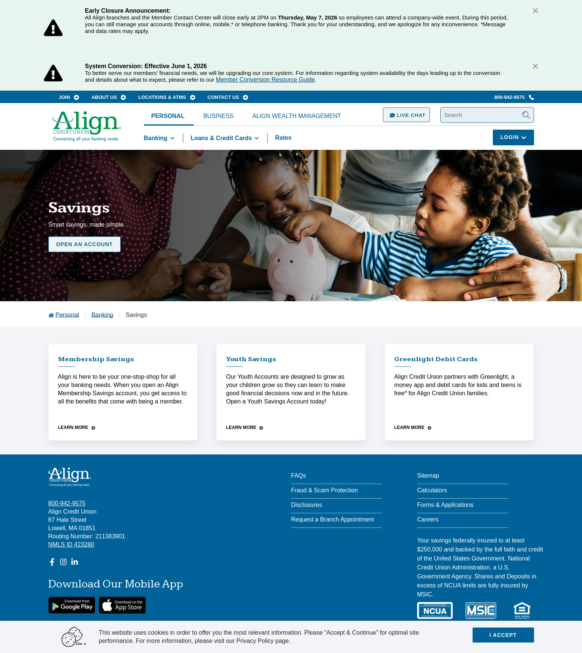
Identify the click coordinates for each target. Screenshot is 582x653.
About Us (108, 97)
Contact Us (228, 97)
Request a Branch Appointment (332, 519)
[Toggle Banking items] (172, 138)
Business (218, 116)
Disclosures (306, 505)
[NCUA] (435, 610)
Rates (283, 137)
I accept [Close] (503, 635)
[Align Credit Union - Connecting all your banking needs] (69, 477)
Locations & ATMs (166, 97)
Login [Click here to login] (513, 137)
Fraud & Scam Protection (324, 490)
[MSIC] (480, 610)
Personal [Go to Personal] (67, 315)
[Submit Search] (526, 115)
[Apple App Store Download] (122, 605)
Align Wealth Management (296, 116)
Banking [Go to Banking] (102, 315)
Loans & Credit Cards (226, 138)
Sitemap (428, 475)
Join (69, 97)
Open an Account (84, 244)
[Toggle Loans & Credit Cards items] (257, 138)
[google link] (71, 605)
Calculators (432, 490)
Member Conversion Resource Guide (265, 79)
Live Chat (406, 115)
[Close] (536, 10)
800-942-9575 (514, 97)
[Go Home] (86, 130)
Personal (168, 116)
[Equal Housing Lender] (522, 610)
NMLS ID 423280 (71, 544)
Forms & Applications (445, 505)
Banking (160, 138)
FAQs (298, 475)
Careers (427, 519)
